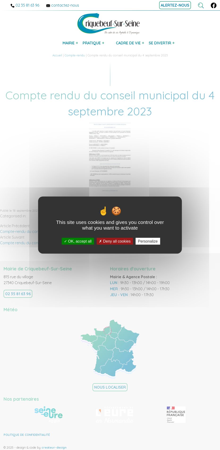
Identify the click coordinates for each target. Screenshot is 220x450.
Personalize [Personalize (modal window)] (148, 241)
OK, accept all (78, 241)
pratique (92, 43)
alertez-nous (175, 5)
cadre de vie (128, 43)
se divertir (160, 43)
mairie (69, 43)
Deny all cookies (115, 241)
